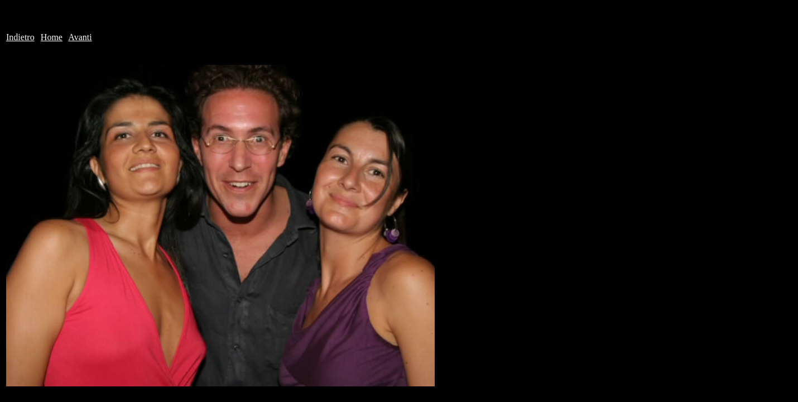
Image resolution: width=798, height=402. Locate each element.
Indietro (20, 37)
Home (52, 37)
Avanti (80, 37)
